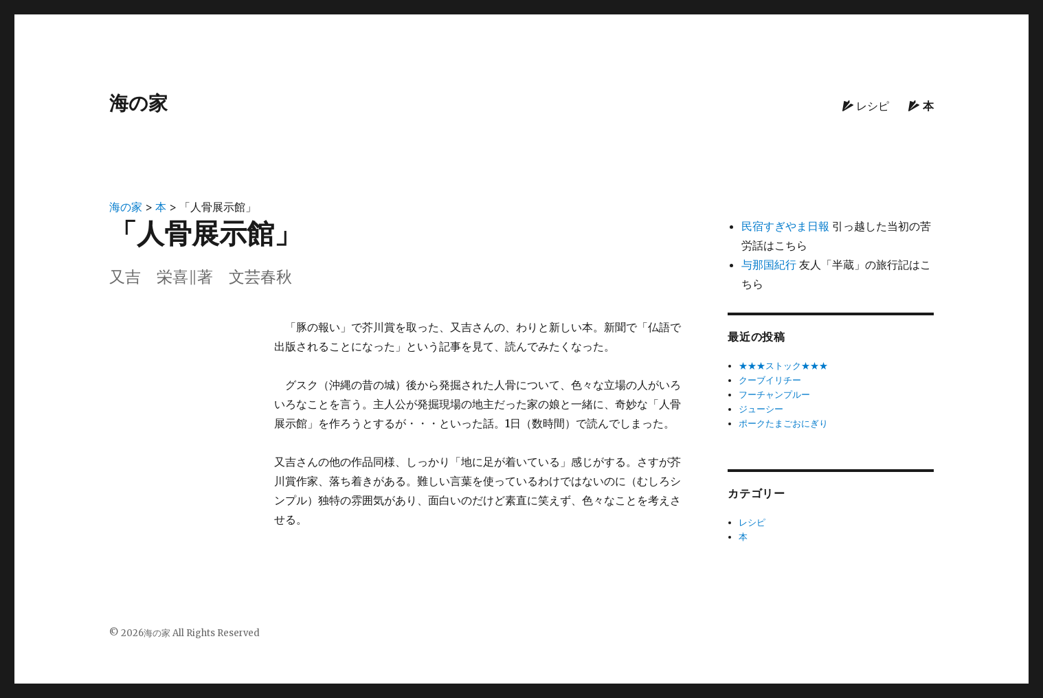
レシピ (865, 106)
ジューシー (761, 409)
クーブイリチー (770, 380)
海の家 (138, 103)
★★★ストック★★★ (783, 366)
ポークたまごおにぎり (783, 423)
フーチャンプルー (774, 395)
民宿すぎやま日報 (785, 226)
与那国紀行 (768, 264)
